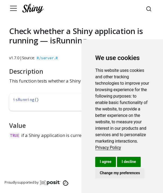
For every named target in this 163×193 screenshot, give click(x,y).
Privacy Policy (108, 147)
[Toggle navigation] (13, 8)
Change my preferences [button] (120, 173)
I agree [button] (105, 161)
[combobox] (149, 8)
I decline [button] (129, 161)
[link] (108, 147)
